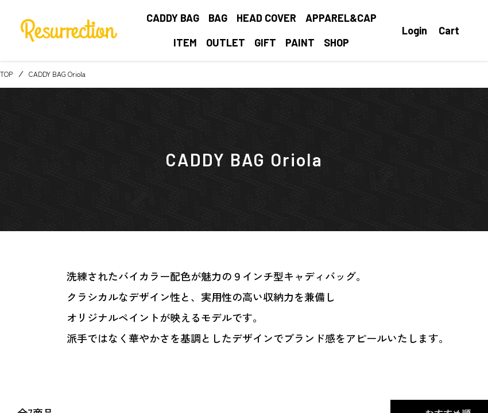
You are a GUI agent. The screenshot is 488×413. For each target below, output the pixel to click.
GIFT (265, 42)
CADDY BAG (172, 17)
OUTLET (225, 42)
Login (414, 30)
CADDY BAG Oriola (57, 74)
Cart (449, 30)
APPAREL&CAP (341, 17)
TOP (6, 74)
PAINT (300, 42)
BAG (217, 17)
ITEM (185, 42)
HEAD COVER (266, 17)
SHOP (336, 42)
